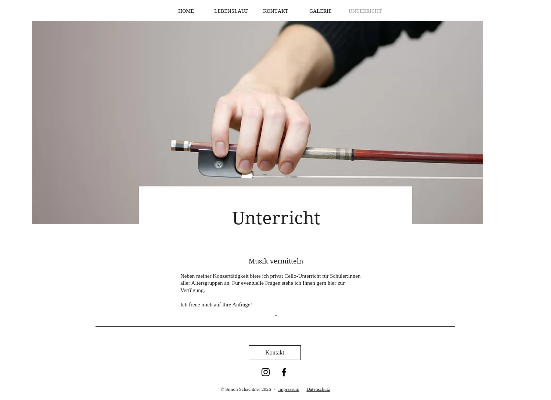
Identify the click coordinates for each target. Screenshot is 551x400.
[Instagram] (265, 372)
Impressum (288, 389)
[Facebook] (283, 372)
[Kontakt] (275, 352)
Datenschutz (318, 389)
